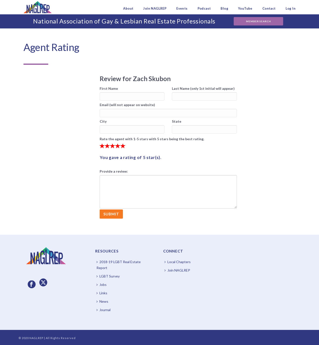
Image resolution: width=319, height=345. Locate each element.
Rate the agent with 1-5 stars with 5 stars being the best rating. (152, 139)
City (103, 121)
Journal (103, 310)
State (176, 121)
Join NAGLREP (154, 8)
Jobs (101, 284)
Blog (224, 8)
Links (101, 293)
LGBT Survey (108, 276)
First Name (109, 88)
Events (181, 8)
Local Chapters (177, 262)
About (128, 8)
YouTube (245, 8)
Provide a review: (114, 171)
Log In (291, 8)
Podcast (204, 8)
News (102, 301)
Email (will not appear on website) (127, 105)
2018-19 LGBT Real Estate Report (118, 265)
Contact (269, 8)
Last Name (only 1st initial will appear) (203, 88)
